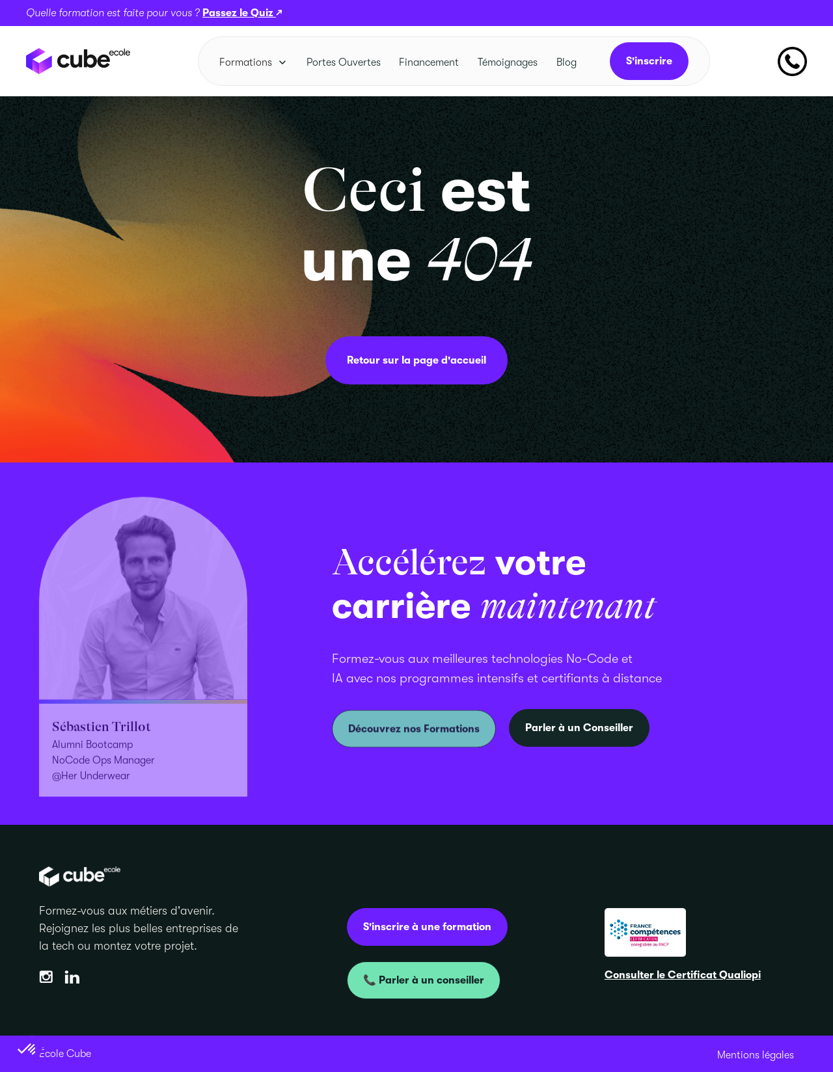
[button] (253, 62)
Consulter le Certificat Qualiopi (683, 975)
